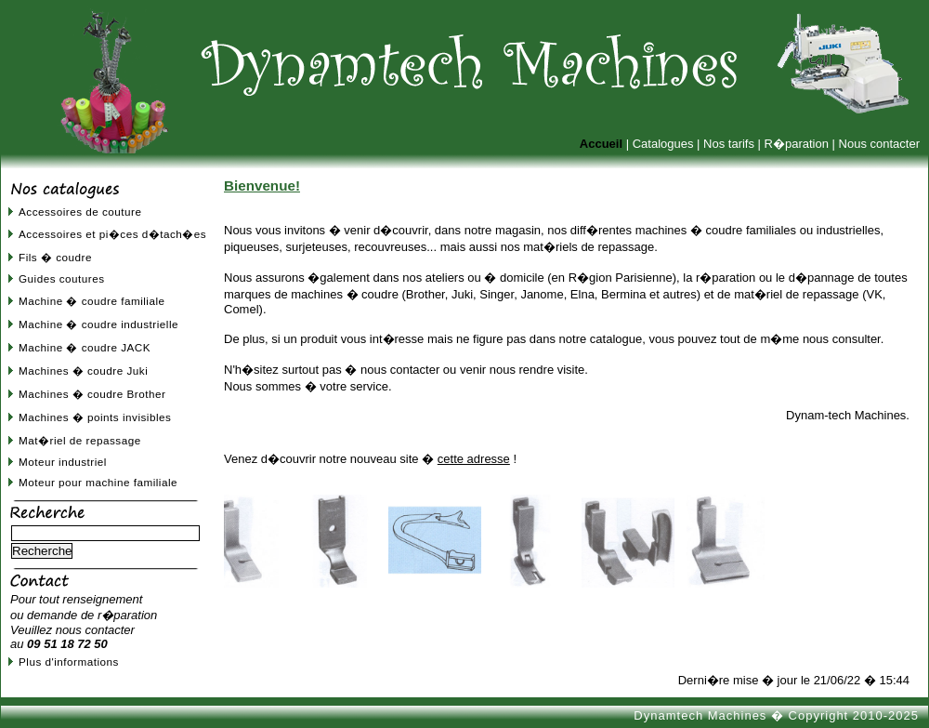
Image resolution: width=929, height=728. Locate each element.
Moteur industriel (63, 462)
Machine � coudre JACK (84, 347)
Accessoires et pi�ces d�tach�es (112, 234)
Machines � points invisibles (95, 417)
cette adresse (474, 459)
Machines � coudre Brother (92, 394)
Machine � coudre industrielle (98, 324)
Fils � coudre (55, 257)
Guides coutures (62, 278)
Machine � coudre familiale (92, 301)
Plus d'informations (69, 661)
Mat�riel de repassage (80, 440)
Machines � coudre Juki (83, 370)
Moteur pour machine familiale (98, 482)
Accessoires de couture (80, 211)
